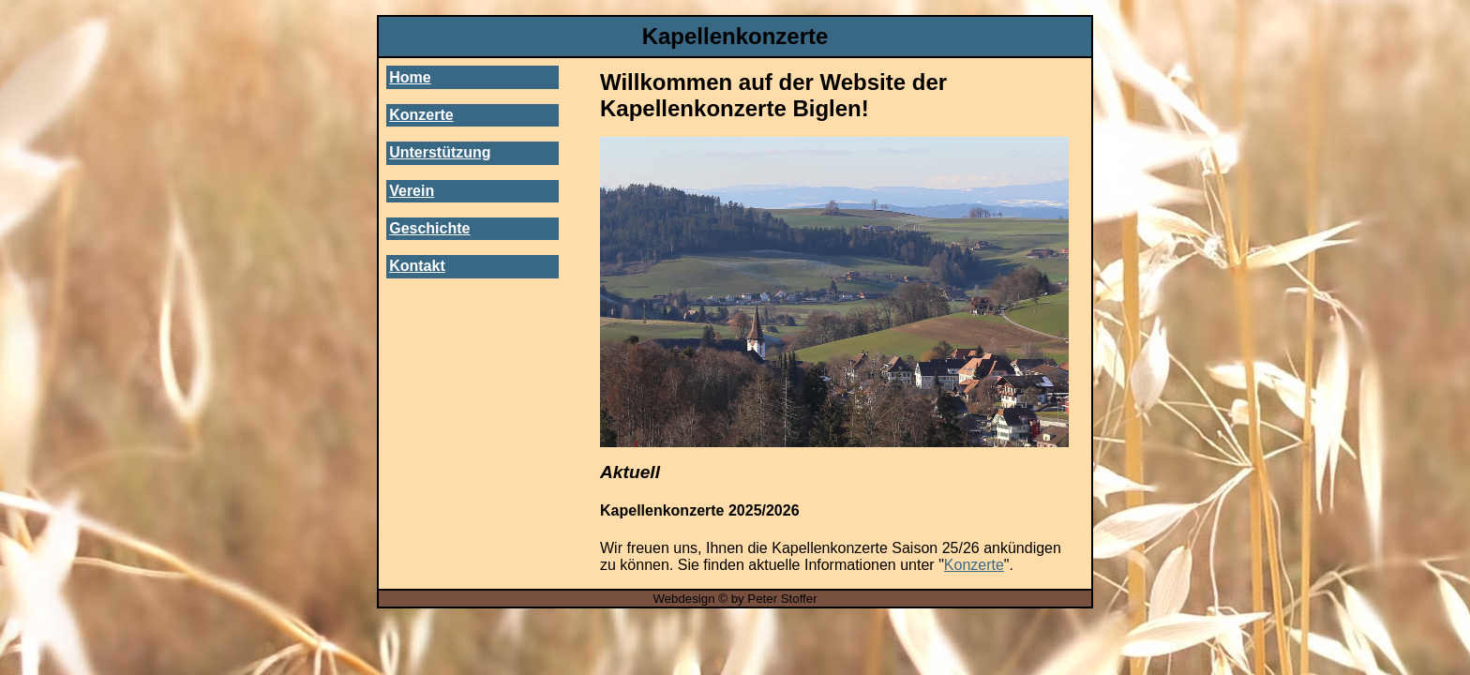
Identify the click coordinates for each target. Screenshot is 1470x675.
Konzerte (421, 115)
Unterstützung (439, 152)
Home (409, 77)
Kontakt (417, 266)
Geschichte (429, 228)
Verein (411, 191)
